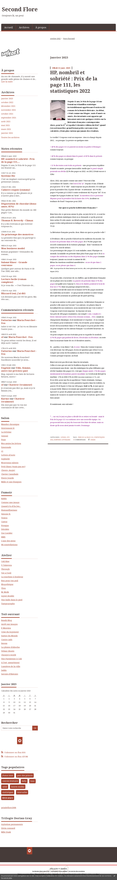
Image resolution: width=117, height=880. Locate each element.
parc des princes (25, 775)
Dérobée (5, 529)
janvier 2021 (7, 133)
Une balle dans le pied (11, 599)
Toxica (4, 517)
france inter (7, 775)
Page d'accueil (69, 38)
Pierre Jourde (7, 478)
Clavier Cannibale (9, 474)
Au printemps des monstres (17, 234)
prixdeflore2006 (8, 807)
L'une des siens (8, 540)
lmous (4, 643)
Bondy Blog (6, 620)
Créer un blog (54, 868)
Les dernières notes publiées (59, 871)
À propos (40, 27)
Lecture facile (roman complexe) (13, 281)
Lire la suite (7, 81)
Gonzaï (4, 435)
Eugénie (6, 367)
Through (5, 569)
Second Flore (20, 9)
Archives (24, 27)
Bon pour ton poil (9, 580)
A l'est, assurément (10, 662)
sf (2, 337)
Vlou (3, 588)
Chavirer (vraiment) (20, 384)
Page (3, 439)
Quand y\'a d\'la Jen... (11, 506)
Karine (5, 398)
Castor (4, 521)
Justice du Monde (9, 635)
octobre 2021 (7, 113)
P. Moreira (6, 628)
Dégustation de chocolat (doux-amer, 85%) (19, 205)
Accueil (8, 27)
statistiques (7, 792)
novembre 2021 (8, 110)
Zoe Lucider (6, 533)
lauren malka (17, 786)
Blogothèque (7, 584)
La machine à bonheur (12, 576)
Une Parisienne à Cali (11, 658)
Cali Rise (5, 561)
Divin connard (8, 828)
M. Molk (5, 592)
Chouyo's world (8, 654)
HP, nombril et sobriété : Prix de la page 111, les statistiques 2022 (73, 81)
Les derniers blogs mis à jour (40, 871)
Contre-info (6, 639)
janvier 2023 (7, 98)
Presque (5, 525)
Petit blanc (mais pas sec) (13, 466)
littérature (7, 797)
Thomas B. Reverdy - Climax (17, 220)
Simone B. (6, 514)
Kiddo (4, 498)
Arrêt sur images (9, 624)
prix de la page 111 (85, 437)
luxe (32, 781)
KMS (3, 536)
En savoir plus (6, 878)
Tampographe (8, 603)
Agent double (7, 595)
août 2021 (5, 121)
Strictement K (7, 428)
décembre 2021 (8, 106)
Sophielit (5, 458)
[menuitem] (8, 27)
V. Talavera (6, 565)
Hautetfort (64, 868)
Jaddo (4, 670)
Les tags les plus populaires (77, 871)
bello (24, 781)
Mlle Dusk (6, 832)
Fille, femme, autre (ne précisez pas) (16, 369)
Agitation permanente (12, 824)
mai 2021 (5, 125)
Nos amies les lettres (11, 443)
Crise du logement (10, 631)
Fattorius (6, 320)
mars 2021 (6, 129)
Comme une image (10, 502)
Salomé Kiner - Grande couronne (14, 264)
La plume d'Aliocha (10, 647)
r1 (2, 451)
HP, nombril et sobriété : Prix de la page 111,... (18, 160)
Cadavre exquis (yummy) (15, 189)
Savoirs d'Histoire (9, 674)
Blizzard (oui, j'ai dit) (13, 293)
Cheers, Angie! (8, 470)
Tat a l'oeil (6, 572)
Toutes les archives (10, 137)
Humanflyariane (9, 510)
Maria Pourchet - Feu (18, 322)
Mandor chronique (10, 424)
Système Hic (8, 175)
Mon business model (13, 248)
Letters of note (8, 455)
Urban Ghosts (7, 651)
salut (4, 786)
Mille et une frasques (11, 481)
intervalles (22, 792)
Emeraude (6, 447)
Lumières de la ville (10, 666)
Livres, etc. (65, 437)
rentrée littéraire (10, 781)
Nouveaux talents (9, 462)
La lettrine (6, 432)
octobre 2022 (7, 102)
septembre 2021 (8, 117)
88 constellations (9, 544)
